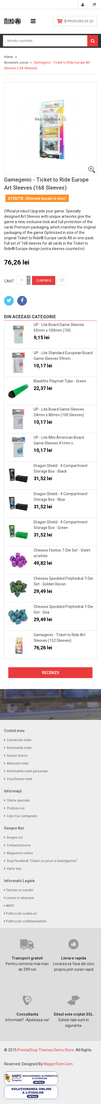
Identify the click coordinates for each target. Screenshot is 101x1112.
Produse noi (16, 808)
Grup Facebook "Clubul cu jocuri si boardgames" (42, 861)
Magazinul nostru (20, 853)
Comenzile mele (19, 740)
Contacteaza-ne (19, 845)
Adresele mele (18, 763)
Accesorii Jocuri (16, 62)
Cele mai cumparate (22, 816)
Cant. (9, 281)
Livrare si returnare (20, 898)
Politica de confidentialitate (27, 921)
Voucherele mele (19, 779)
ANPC (10, 906)
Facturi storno (17, 756)
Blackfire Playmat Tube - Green (60, 381)
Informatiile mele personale (27, 771)
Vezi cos (95, 5)
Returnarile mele (19, 748)
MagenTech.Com (58, 1064)
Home (8, 57)
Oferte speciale (18, 800)
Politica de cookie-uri (22, 913)
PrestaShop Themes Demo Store (46, 1050)
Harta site (14, 869)
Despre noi (15, 837)
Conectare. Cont (83, 5)
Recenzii (50, 673)
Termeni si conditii (20, 890)
